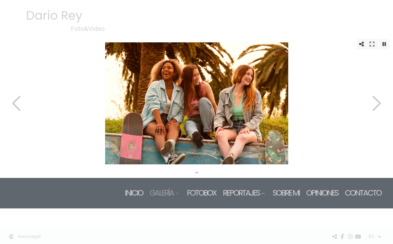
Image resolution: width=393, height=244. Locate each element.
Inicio (134, 193)
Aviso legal (29, 236)
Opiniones (322, 193)
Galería (162, 193)
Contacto (363, 193)
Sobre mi (286, 193)
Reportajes (241, 193)
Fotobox (201, 193)
